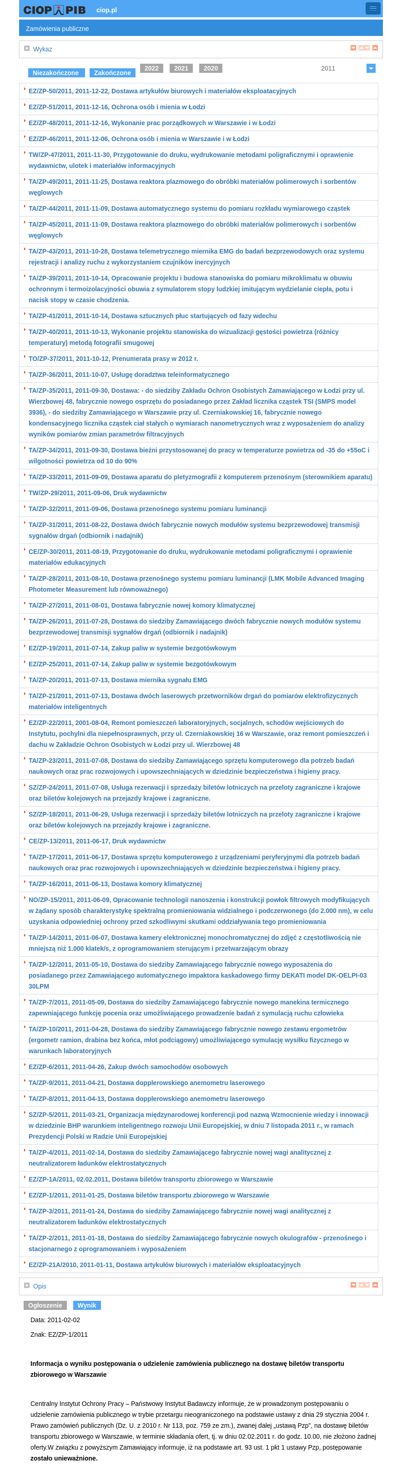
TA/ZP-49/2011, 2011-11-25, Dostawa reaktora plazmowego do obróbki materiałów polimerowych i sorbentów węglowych (192, 187)
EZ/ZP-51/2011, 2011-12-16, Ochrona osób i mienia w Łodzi (117, 107)
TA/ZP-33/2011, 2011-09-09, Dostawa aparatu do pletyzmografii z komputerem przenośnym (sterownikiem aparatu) (200, 477)
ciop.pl (106, 10)
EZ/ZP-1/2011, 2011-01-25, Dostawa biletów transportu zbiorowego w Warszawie (149, 1195)
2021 (181, 68)
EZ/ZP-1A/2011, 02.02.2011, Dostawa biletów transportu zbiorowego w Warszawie (151, 1179)
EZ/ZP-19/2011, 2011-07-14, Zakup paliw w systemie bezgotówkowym (132, 648)
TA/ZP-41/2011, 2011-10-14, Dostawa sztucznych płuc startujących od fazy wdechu (153, 316)
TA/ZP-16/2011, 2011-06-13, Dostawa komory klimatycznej (115, 884)
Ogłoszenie (45, 1305)
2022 (152, 68)
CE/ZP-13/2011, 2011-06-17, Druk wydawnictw (97, 841)
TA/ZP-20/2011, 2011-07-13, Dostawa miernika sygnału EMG (118, 680)
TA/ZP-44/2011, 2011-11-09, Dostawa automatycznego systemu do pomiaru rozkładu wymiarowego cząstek (189, 208)
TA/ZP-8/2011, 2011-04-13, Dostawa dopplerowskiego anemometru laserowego (147, 1098)
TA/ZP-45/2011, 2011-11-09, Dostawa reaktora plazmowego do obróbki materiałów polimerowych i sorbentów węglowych (192, 230)
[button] (373, 8)
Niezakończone (56, 72)
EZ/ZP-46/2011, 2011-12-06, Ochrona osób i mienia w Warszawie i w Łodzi (139, 138)
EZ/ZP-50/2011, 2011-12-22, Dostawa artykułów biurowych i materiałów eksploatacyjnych (162, 91)
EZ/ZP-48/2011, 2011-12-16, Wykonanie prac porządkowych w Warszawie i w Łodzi (152, 123)
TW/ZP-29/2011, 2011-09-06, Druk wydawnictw (97, 493)
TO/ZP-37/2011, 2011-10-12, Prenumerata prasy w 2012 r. (113, 358)
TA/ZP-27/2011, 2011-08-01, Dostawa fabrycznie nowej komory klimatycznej (142, 605)
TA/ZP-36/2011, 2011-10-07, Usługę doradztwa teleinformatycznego (129, 374)
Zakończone (112, 72)
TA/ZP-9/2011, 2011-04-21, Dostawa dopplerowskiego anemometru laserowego (147, 1082)
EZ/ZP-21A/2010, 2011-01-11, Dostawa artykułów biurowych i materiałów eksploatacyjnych (165, 1264)
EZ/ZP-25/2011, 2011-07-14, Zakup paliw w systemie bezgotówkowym (132, 664)
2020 (211, 68)
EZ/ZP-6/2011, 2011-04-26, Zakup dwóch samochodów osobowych (128, 1066)
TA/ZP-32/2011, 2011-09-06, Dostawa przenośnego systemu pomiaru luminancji (147, 508)
